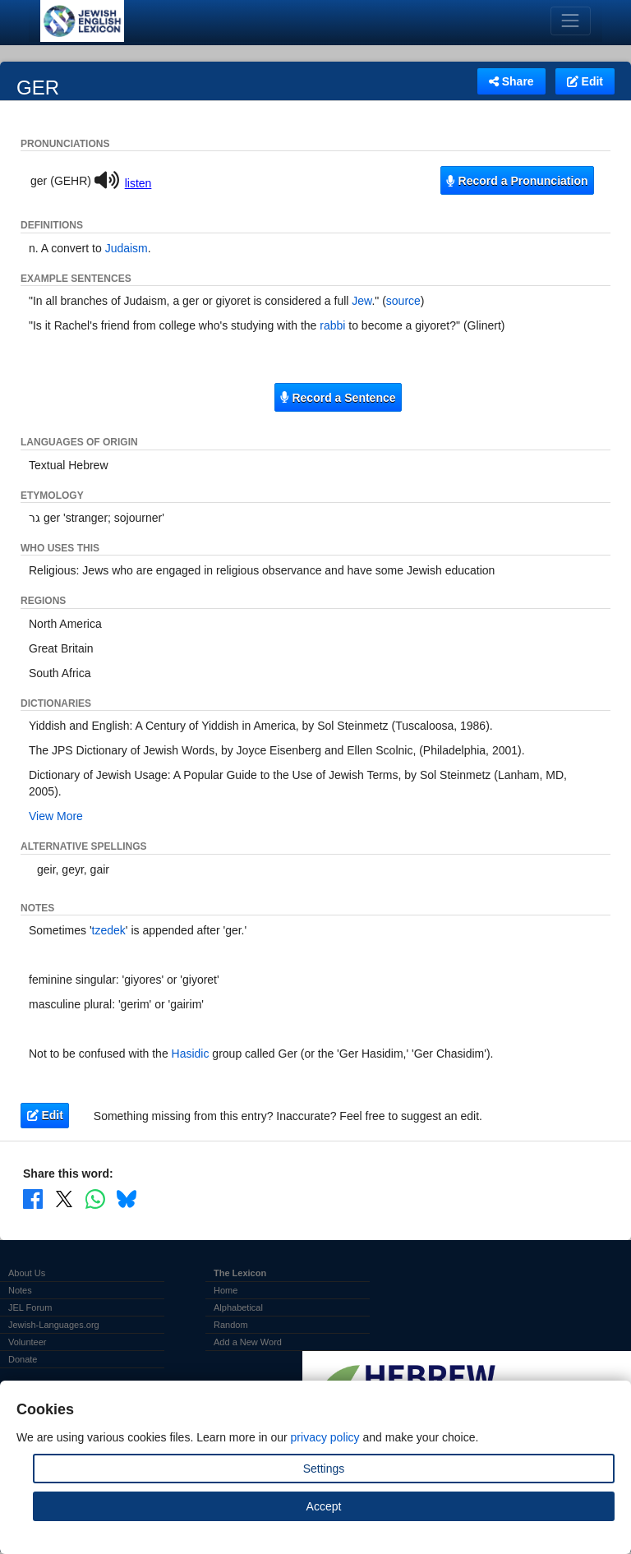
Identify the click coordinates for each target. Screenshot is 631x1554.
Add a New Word (248, 1342)
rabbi (332, 325)
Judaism (126, 248)
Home (225, 1290)
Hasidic (191, 1053)
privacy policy (325, 1437)
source (403, 300)
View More (56, 816)
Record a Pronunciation (516, 180)
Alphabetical (238, 1307)
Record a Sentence (337, 397)
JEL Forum (30, 1307)
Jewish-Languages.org (53, 1325)
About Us (26, 1273)
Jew (361, 300)
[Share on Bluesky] (126, 1198)
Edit (585, 81)
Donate (22, 1359)
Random (231, 1325)
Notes (20, 1290)
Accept (324, 1506)
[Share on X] (64, 1198)
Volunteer (27, 1342)
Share (511, 81)
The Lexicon (240, 1273)
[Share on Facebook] (33, 1198)
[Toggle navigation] (570, 21)
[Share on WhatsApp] (95, 1198)
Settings (324, 1468)
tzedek (109, 930)
